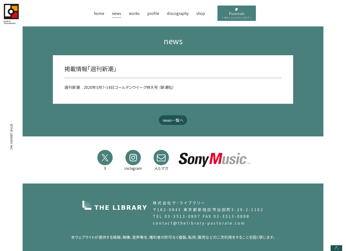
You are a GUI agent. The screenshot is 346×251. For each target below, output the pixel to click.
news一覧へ (173, 120)
